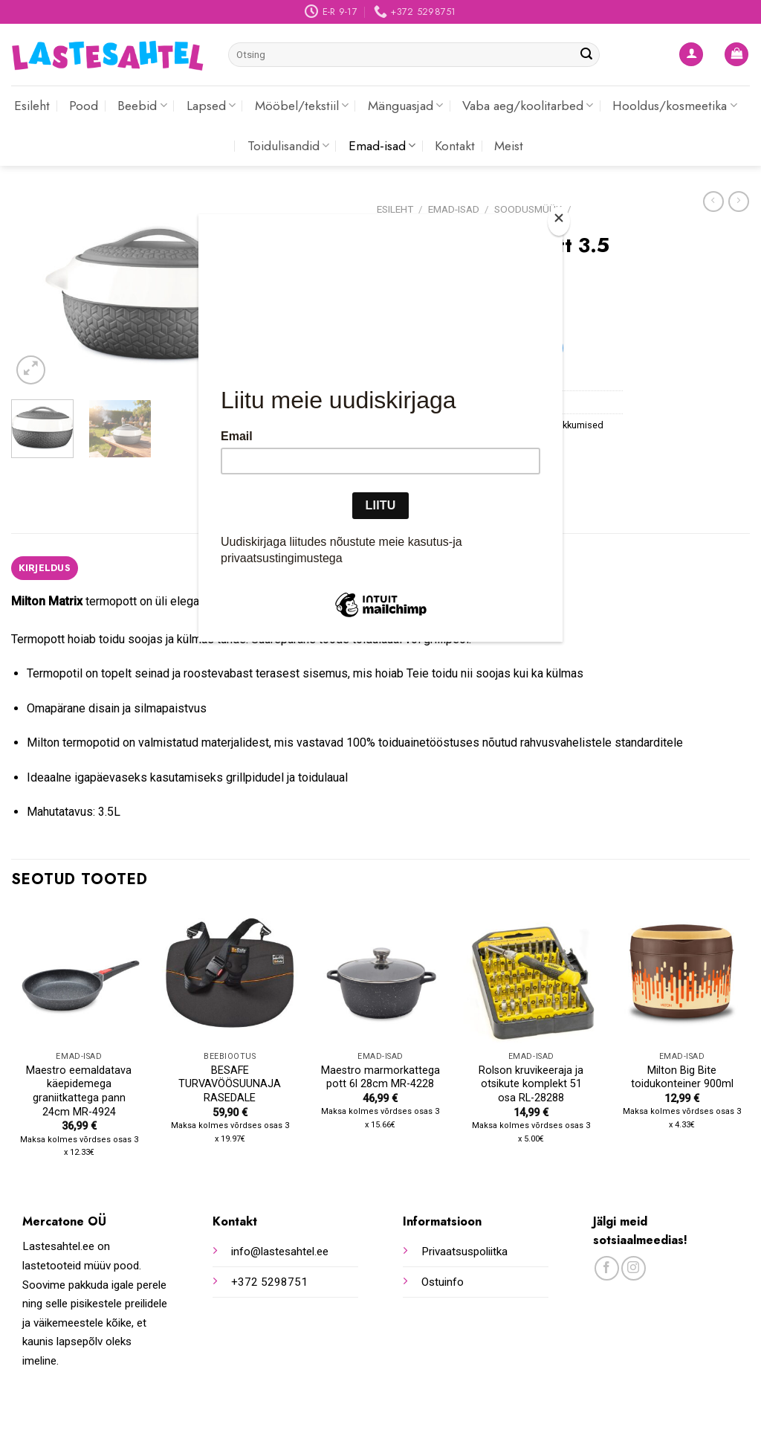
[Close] (559, 221)
